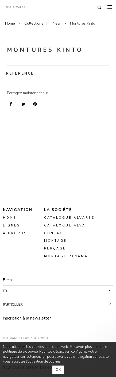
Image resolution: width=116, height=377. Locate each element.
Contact (55, 233)
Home (10, 23)
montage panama (66, 256)
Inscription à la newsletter (27, 318)
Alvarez (14, 7)
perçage (55, 249)
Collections (33, 23)
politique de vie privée (20, 351)
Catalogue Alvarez (69, 218)
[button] (58, 291)
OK (58, 369)
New (57, 23)
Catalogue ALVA (65, 226)
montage (55, 241)
